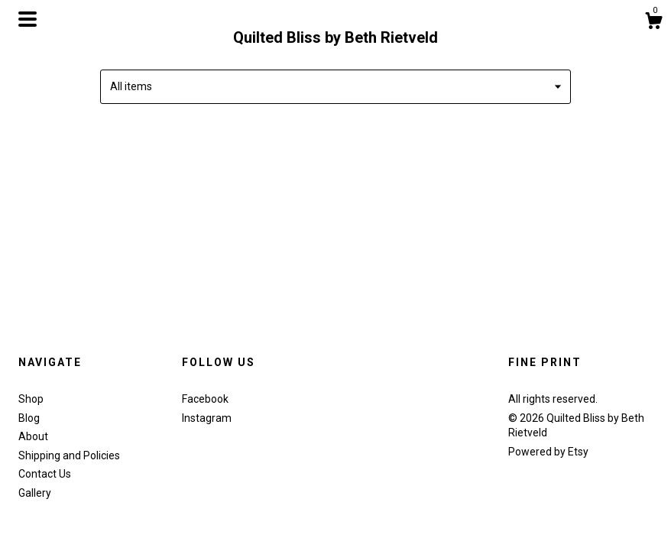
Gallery (34, 493)
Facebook (205, 399)
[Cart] (653, 22)
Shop (31, 399)
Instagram (207, 418)
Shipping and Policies (69, 455)
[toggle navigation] (27, 19)
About (33, 436)
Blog (29, 418)
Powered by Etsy (548, 452)
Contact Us (44, 474)
